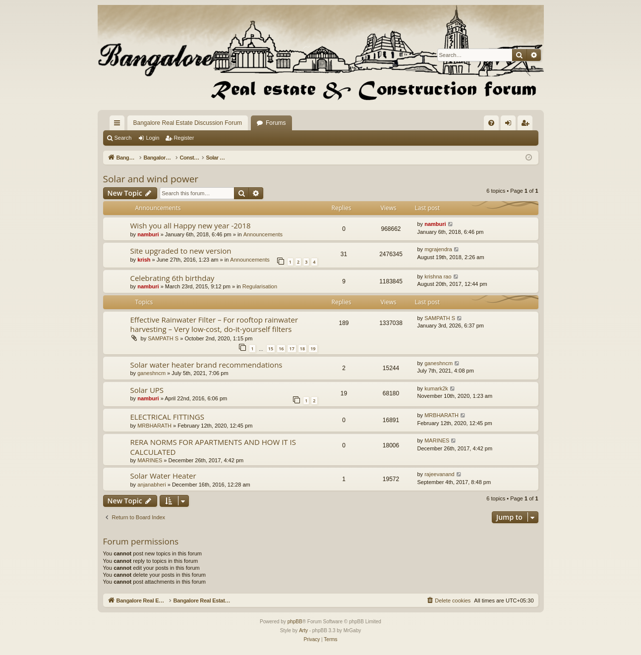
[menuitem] (491, 122)
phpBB (295, 621)
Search (123, 138)
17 (291, 348)
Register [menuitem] (527, 124)
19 (312, 348)
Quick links (119, 124)
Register (184, 138)
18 (302, 348)
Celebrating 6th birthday (172, 278)
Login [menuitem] (510, 124)
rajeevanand (439, 474)
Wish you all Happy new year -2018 (190, 225)
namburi (148, 234)
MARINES (149, 460)
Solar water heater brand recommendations (206, 365)
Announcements (263, 234)
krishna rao (437, 276)
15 (270, 348)
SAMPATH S (163, 338)
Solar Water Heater (163, 476)
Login (152, 138)
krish (143, 260)
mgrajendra (438, 249)
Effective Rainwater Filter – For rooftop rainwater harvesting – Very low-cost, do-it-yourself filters (214, 324)
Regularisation (259, 286)
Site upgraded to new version (181, 251)
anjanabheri (151, 485)
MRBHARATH (154, 426)
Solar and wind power (151, 178)
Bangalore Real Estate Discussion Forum (187, 122)
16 (281, 348)
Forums (276, 122)
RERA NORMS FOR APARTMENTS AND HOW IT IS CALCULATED (213, 446)
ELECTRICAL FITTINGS (167, 417)
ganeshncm (151, 373)
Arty (303, 630)
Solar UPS (147, 390)
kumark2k (436, 388)
